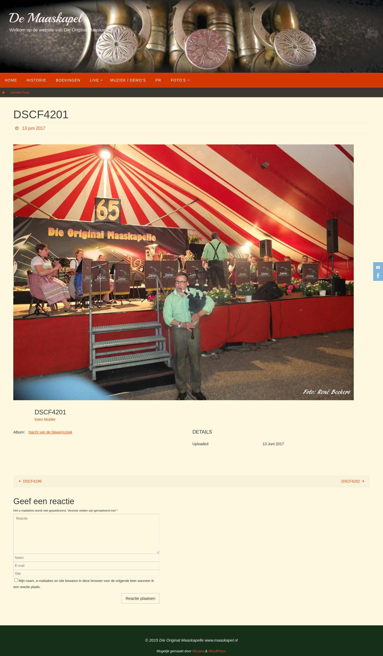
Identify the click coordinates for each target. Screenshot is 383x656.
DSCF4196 (29, 481)
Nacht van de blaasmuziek (50, 432)
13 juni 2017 (33, 128)
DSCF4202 (354, 481)
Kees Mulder (45, 419)
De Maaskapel (45, 18)
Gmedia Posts (19, 92)
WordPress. (218, 651)
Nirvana (198, 651)
